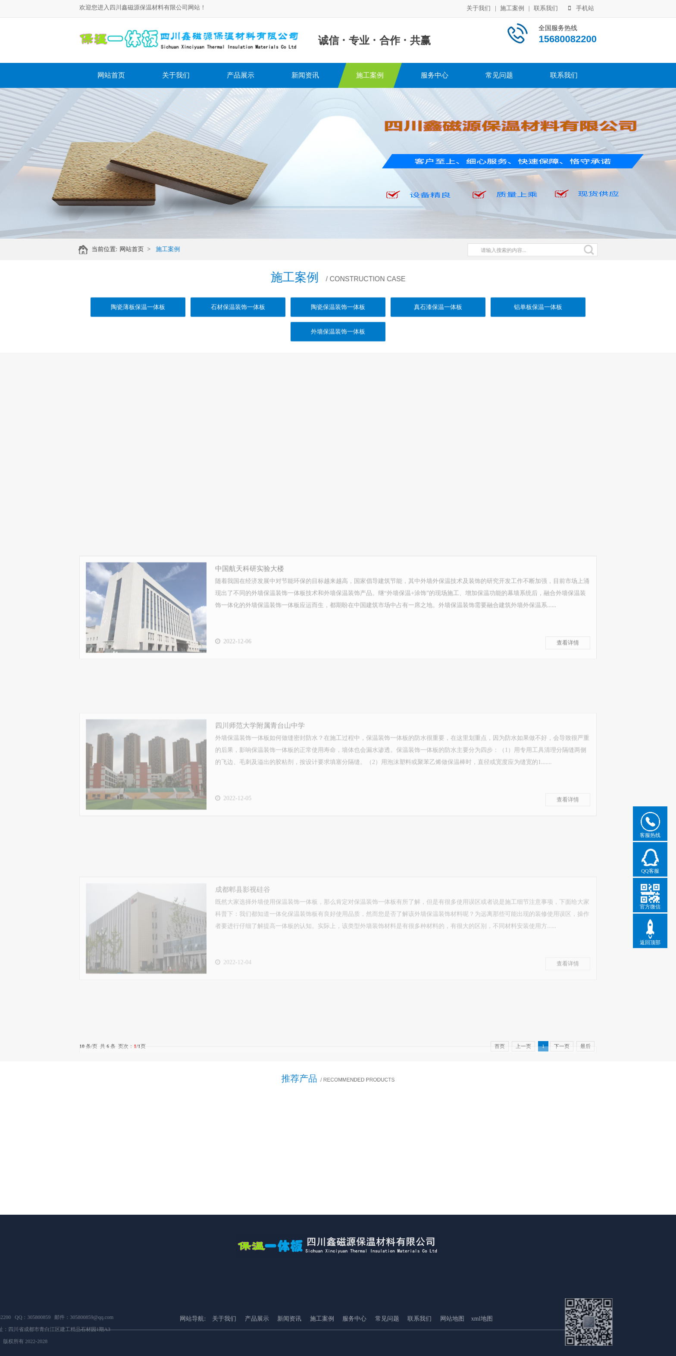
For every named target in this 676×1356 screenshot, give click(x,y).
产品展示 (240, 75)
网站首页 (111, 75)
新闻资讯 (305, 75)
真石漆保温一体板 (438, 316)
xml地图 (482, 1351)
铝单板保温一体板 (538, 316)
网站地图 (452, 1351)
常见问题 (499, 75)
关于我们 (478, 7)
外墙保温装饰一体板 (338, 341)
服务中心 (434, 75)
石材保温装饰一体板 (238, 316)
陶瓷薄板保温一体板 (138, 316)
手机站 (581, 7)
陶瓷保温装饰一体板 (338, 316)
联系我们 (546, 7)
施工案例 (512, 7)
